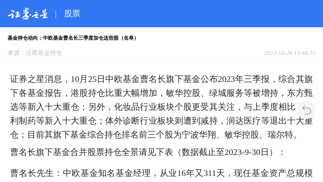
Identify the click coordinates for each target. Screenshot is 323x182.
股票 (72, 13)
